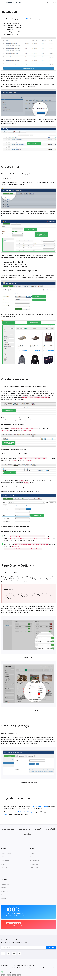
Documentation (34, 857)
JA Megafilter (25, 19)
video (6, 814)
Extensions (4, 864)
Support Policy (34, 867)
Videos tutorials (34, 860)
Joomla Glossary (34, 864)
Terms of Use (5, 884)
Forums (32, 853)
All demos (4, 867)
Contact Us (4, 898)
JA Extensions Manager (25, 812)
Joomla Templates (6, 853)
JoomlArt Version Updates (39, 806)
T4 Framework (5, 860)
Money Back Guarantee (28, 911)
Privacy (3, 887)
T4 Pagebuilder (5, 857)
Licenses (3, 895)
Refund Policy (5, 891)
